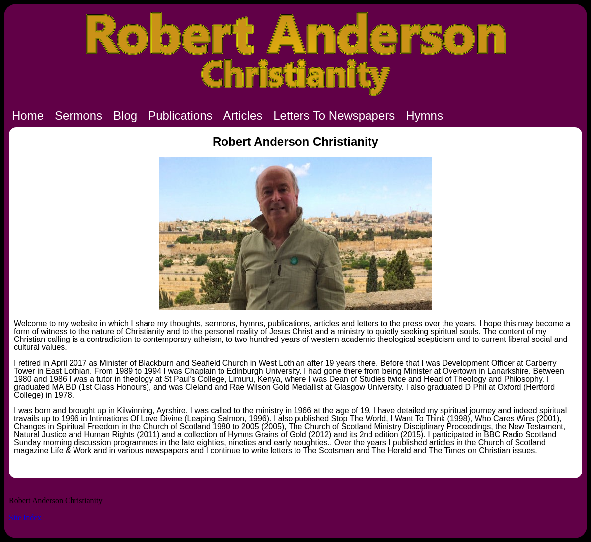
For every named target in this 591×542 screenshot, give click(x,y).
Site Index (25, 517)
